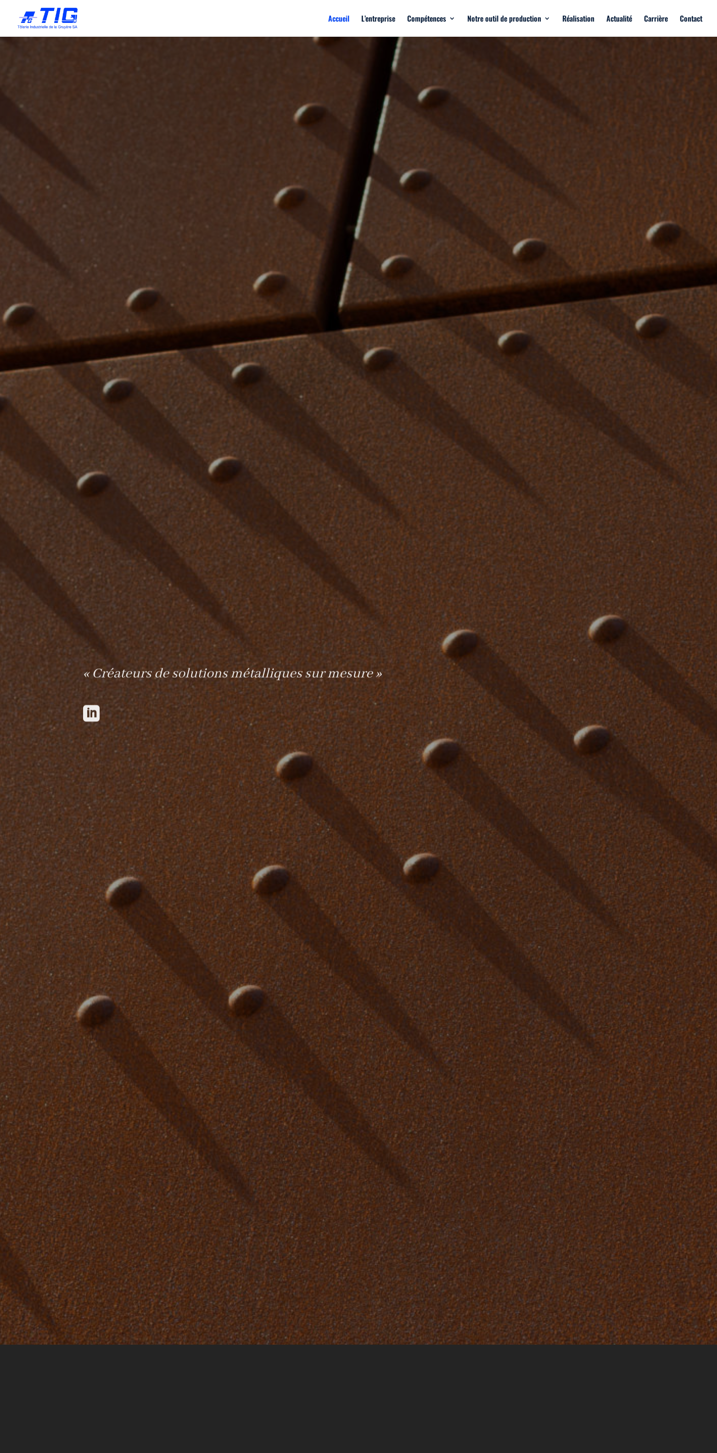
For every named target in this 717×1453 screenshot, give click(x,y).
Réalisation (578, 19)
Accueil (338, 19)
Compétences (426, 19)
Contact (691, 19)
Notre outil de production (504, 19)
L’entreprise (378, 19)
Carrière (656, 19)
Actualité (619, 19)
